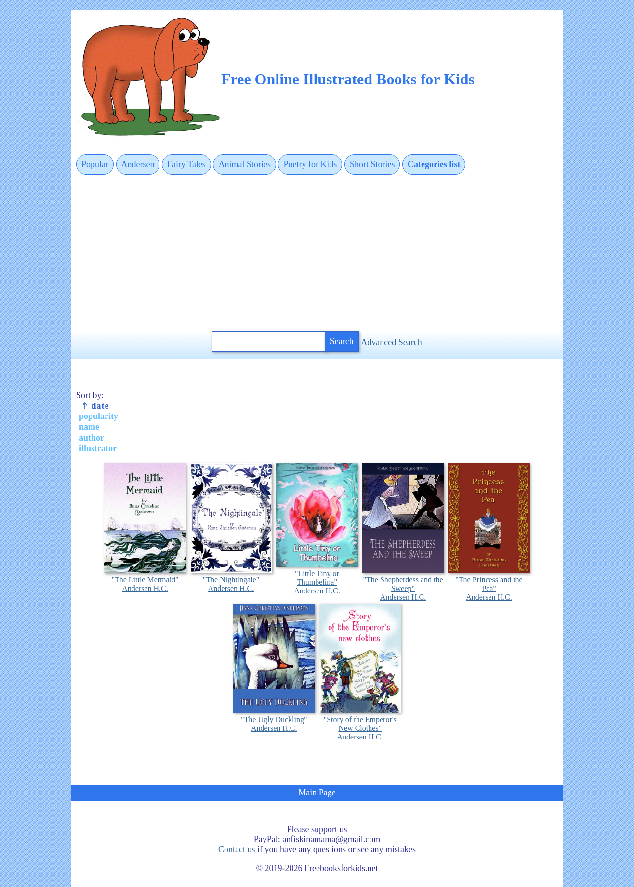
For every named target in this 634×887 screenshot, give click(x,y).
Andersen (138, 164)
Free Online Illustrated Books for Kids (348, 79)
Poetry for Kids (310, 164)
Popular (94, 164)
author (91, 438)
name (89, 426)
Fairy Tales (186, 164)
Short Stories (372, 164)
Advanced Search (391, 342)
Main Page (316, 792)
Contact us (236, 849)
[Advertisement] (317, 253)
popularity (98, 416)
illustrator (98, 448)
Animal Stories (244, 164)
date (95, 406)
